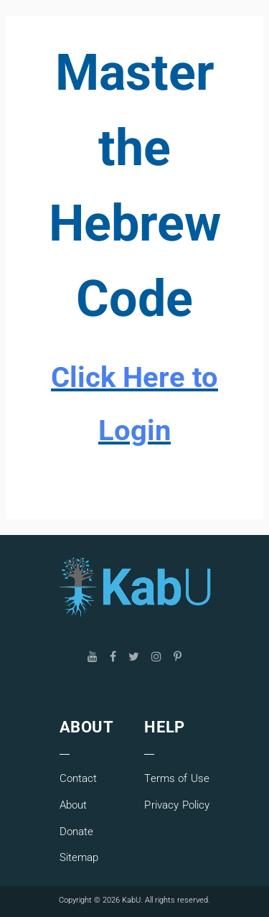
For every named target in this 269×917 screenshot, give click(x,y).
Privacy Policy (176, 805)
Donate (77, 831)
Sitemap (79, 857)
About (74, 805)
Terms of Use (176, 778)
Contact (79, 778)
